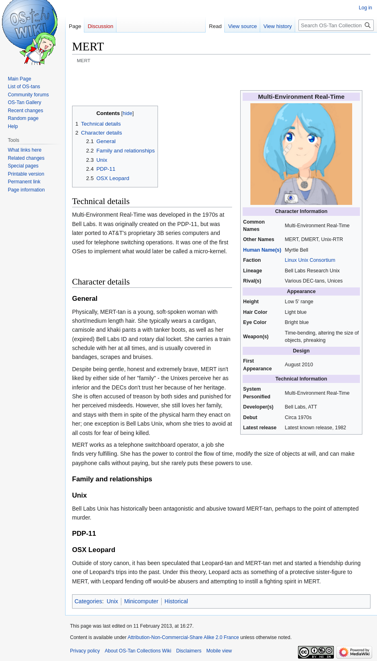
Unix (112, 601)
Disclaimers (189, 651)
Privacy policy (85, 651)
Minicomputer (141, 601)
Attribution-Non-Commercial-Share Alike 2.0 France (183, 637)
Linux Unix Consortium (310, 260)
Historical (176, 601)
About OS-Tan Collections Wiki (138, 651)
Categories (88, 601)
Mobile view (219, 651)
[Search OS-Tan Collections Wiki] (336, 25)
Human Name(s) (262, 250)
